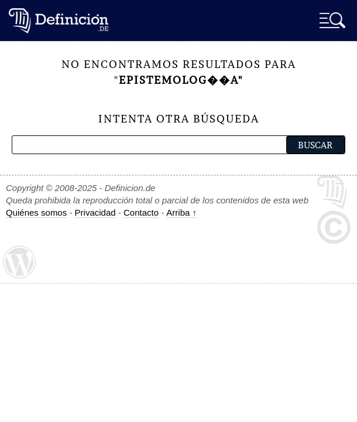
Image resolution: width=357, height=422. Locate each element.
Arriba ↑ (181, 212)
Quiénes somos (36, 212)
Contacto (141, 212)
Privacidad (95, 212)
